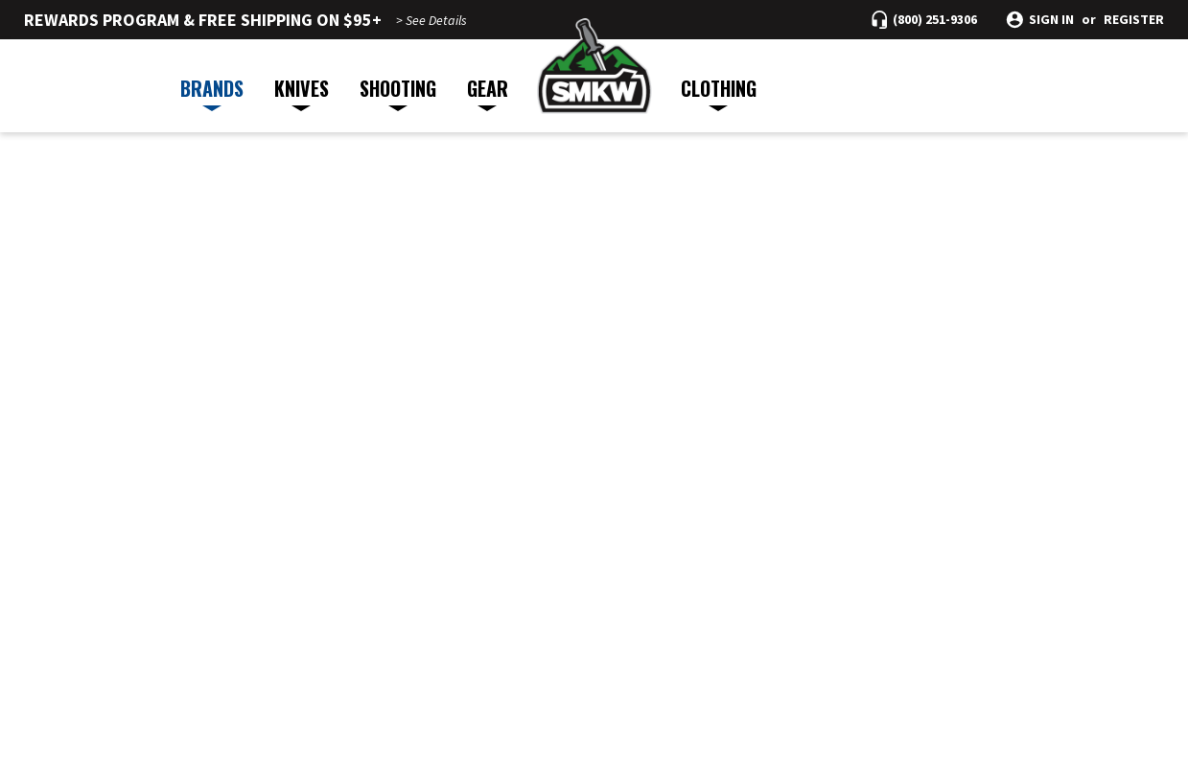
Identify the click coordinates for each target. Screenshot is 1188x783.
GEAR (487, 92)
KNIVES (301, 92)
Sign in (1051, 19)
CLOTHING (719, 92)
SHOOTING (398, 92)
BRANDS (212, 92)
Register (1134, 19)
